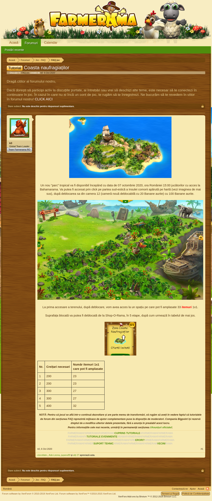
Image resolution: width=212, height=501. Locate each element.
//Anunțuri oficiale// (161, 427)
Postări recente (14, 49)
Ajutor (193, 489)
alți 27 (76, 455)
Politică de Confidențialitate (195, 493)
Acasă (13, 42)
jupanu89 (65, 455)
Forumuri (31, 43)
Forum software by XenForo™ (87, 493)
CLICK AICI (44, 99)
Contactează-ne (180, 489)
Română (7, 489)
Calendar (50, 42)
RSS (207, 488)
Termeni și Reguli (170, 493)
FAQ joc (25, 73)
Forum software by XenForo (30, 493)
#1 (202, 449)
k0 (42, 73)
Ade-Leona (54, 455)
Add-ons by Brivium (147, 496)
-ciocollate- (42, 455)
